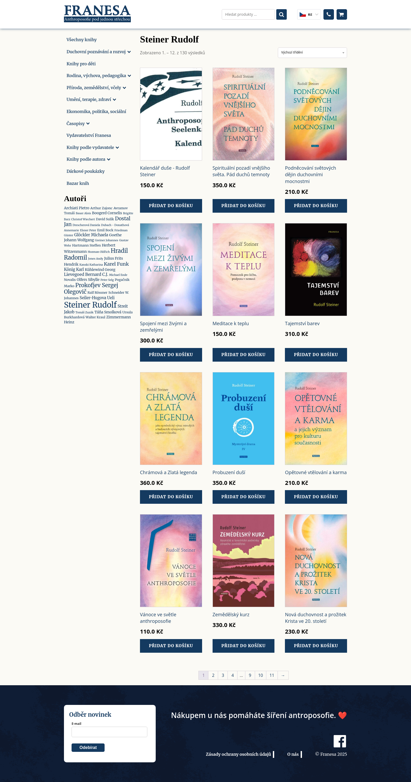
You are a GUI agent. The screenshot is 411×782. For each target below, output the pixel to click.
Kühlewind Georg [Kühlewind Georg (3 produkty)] (100, 268)
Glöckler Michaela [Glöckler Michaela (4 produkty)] (91, 233)
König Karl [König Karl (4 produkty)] (74, 268)
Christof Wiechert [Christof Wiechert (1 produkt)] (83, 218)
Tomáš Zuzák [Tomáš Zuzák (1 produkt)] (84, 311)
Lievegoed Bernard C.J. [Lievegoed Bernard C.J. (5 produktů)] (86, 273)
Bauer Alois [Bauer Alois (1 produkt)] (83, 212)
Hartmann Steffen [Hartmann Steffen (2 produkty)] (86, 244)
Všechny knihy (82, 38)
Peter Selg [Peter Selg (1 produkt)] (107, 279)
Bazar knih (78, 182)
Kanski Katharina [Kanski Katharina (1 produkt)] (91, 263)
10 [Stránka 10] (260, 675)
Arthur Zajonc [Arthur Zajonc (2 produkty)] (101, 207)
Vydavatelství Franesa (89, 134)
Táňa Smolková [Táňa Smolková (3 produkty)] (108, 310)
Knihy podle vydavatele (93, 146)
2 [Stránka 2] (213, 675)
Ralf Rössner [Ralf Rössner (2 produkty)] (97, 291)
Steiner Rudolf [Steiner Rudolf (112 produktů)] (90, 303)
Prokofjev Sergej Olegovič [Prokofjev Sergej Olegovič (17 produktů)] (91, 287)
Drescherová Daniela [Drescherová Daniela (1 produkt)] (86, 224)
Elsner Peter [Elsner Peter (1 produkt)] (88, 229)
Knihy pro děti (81, 62)
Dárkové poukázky (86, 170)
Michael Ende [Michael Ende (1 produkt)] (118, 274)
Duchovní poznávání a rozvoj (99, 50)
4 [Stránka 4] (232, 675)
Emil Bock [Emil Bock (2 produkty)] (105, 229)
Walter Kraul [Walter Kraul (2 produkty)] (95, 316)
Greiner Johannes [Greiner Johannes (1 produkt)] (106, 239)
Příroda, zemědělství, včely (96, 86)
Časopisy (78, 122)
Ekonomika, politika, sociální (96, 110)
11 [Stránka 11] (271, 675)
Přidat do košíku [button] (171, 204)
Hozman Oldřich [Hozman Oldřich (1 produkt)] (99, 250)
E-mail (76, 723)
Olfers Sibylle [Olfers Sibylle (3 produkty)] (88, 278)
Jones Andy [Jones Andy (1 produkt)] (95, 257)
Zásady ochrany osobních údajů (238, 754)
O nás (293, 754)
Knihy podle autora (88, 158)
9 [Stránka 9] (250, 675)
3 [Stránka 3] (223, 675)
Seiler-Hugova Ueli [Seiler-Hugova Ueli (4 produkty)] (97, 296)
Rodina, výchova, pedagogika (99, 74)
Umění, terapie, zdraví (91, 98)
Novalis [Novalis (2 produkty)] (70, 279)
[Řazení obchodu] (312, 51)
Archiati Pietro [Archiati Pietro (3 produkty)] (76, 207)
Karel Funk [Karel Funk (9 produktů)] (116, 263)
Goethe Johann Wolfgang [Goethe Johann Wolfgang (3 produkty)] (93, 236)
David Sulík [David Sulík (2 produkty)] (105, 218)
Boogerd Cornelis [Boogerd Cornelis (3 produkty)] (107, 212)
